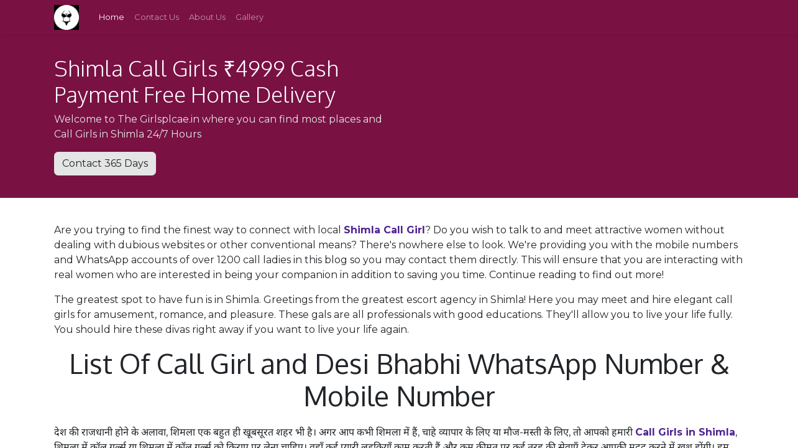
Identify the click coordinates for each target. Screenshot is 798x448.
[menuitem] (111, 17)
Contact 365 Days (105, 163)
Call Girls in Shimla (685, 432)
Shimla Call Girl (384, 230)
